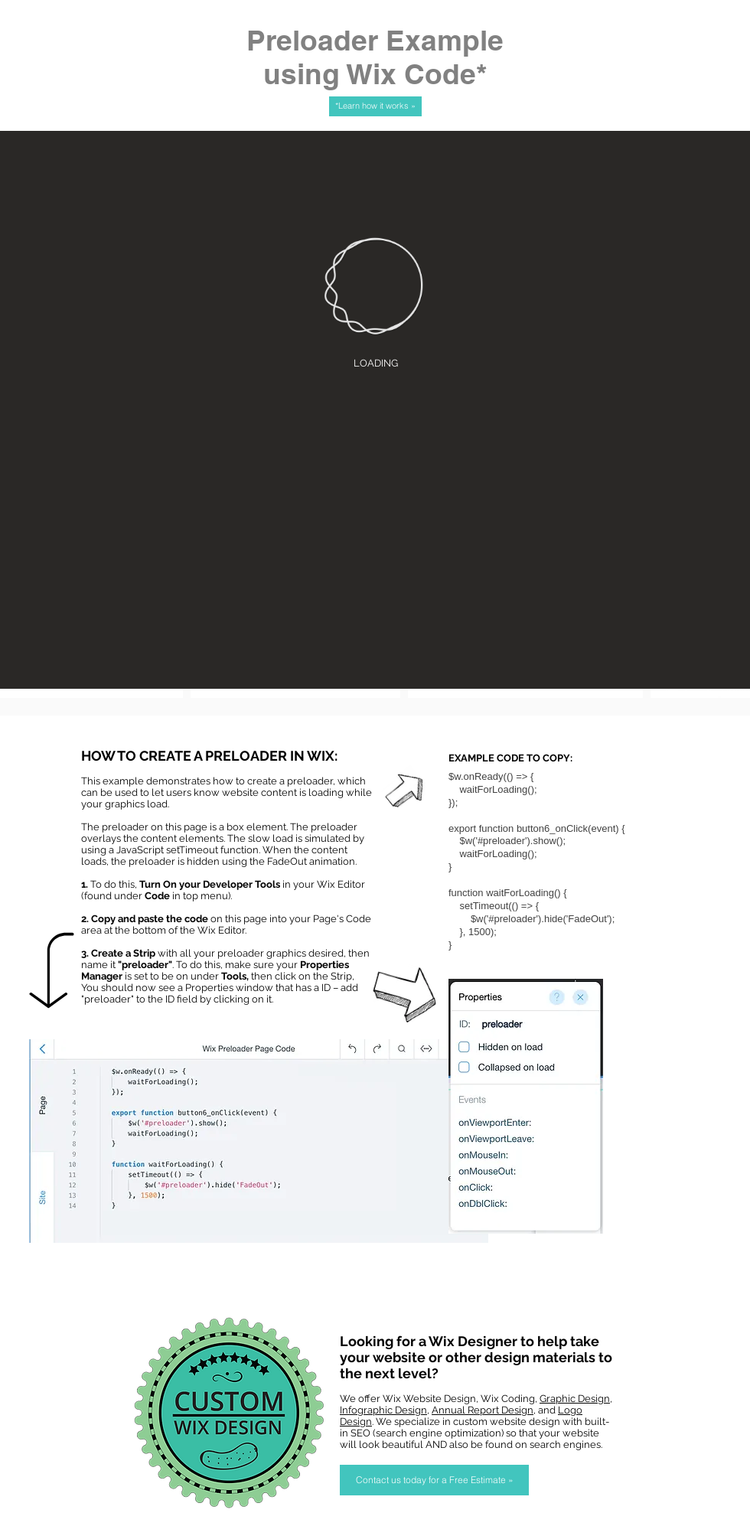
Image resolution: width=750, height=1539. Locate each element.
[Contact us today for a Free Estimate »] (434, 1480)
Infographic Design (383, 1410)
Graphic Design (575, 1398)
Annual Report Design (482, 1410)
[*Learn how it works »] (375, 106)
